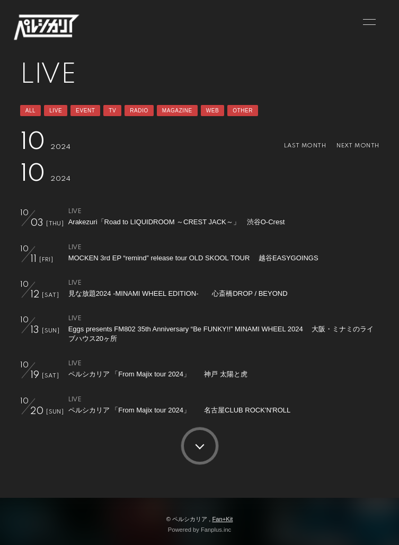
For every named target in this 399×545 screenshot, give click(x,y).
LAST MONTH (305, 146)
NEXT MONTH (357, 146)
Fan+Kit (222, 519)
